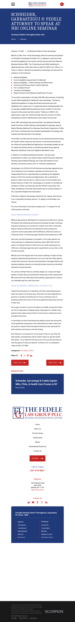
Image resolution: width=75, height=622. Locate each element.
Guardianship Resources (37, 446)
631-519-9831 (37, 470)
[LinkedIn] (46, 502)
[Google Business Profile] (29, 502)
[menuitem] (14, 566)
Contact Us (37, 451)
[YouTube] (33, 502)
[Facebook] (37, 502)
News (31, 351)
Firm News (24, 351)
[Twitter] (42, 502)
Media (37, 442)
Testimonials (37, 438)
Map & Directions (37, 490)
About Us (37, 429)
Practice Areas (37, 433)
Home (37, 424)
